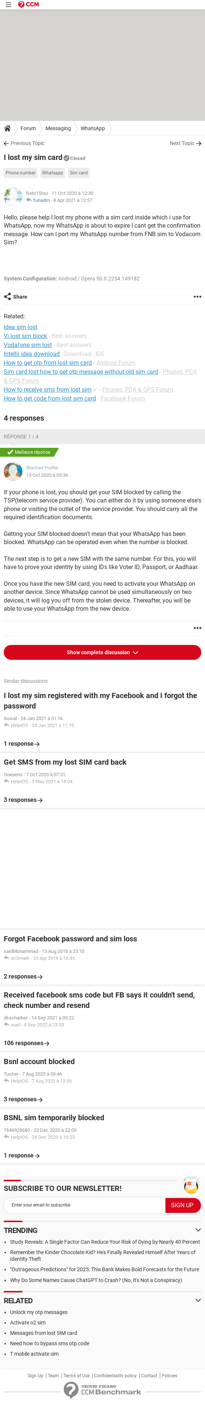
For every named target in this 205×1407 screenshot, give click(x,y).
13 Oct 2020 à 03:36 (47, 475)
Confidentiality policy (115, 1375)
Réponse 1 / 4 (21, 437)
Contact (149, 1375)
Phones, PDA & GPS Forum (137, 389)
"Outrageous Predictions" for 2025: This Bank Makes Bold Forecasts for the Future (104, 1269)
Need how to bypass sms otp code (49, 1343)
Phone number (20, 173)
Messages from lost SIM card (43, 1333)
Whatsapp (52, 173)
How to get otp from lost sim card (48, 362)
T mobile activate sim (34, 1354)
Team (53, 1375)
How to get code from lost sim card (50, 398)
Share (20, 297)
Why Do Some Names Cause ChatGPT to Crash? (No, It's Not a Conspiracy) (96, 1280)
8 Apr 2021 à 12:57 (72, 200)
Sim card (79, 173)
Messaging (58, 128)
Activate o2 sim (28, 1323)
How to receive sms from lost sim (47, 389)
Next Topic (182, 143)
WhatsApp (93, 128)
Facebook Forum (122, 398)
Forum (28, 128)
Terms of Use (76, 1375)
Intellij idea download (32, 353)
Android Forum (116, 362)
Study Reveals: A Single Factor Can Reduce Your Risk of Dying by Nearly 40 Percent (105, 1242)
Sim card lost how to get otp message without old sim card (81, 371)
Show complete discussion (99, 652)
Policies (169, 1375)
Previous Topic (27, 143)
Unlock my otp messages (39, 1312)
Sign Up (35, 1375)
